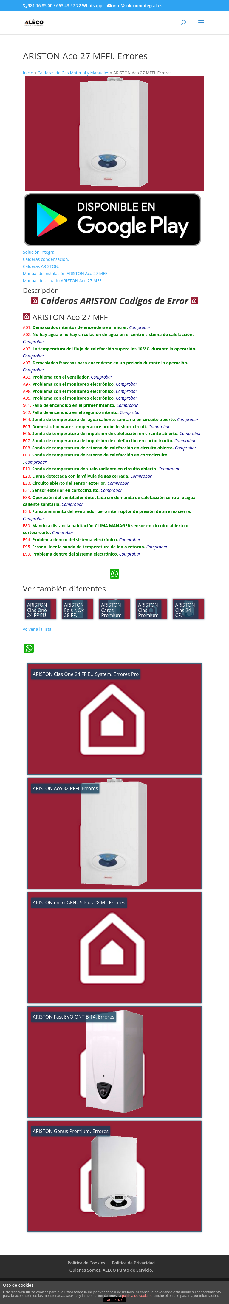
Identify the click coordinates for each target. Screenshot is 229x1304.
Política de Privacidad (133, 1263)
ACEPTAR (114, 1300)
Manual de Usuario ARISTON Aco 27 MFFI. (63, 280)
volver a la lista (37, 629)
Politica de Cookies (86, 1263)
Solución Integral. (40, 252)
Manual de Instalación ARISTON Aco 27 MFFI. (66, 273)
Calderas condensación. (46, 259)
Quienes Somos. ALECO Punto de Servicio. (111, 1270)
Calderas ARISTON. (41, 266)
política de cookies (136, 1296)
